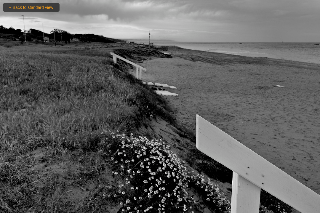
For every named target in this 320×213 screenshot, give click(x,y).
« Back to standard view (31, 7)
